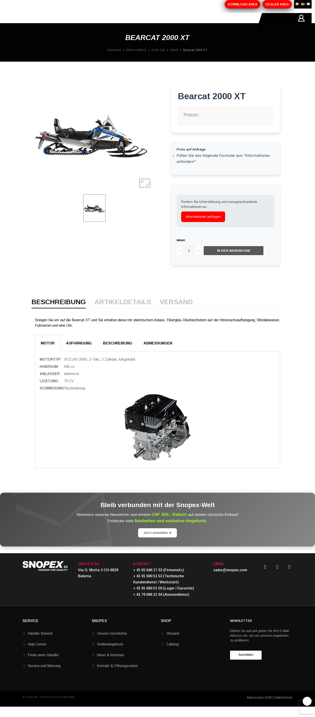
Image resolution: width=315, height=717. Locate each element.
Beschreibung (59, 312)
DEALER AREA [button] (277, 4)
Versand (176, 312)
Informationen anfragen (203, 227)
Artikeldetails (122, 312)
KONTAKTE (152, 23)
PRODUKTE (77, 23)
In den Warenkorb (234, 261)
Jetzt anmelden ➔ (157, 543)
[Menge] (189, 260)
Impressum (255, 707)
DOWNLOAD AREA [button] (242, 4)
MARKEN (127, 23)
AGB (268, 707)
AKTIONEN (103, 23)
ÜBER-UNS (50, 23)
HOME (28, 23)
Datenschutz (283, 707)
